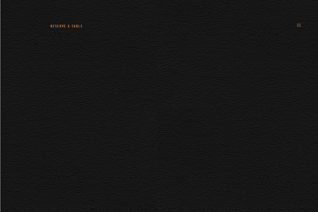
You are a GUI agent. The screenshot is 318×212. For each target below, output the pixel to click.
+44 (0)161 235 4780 (120, 26)
